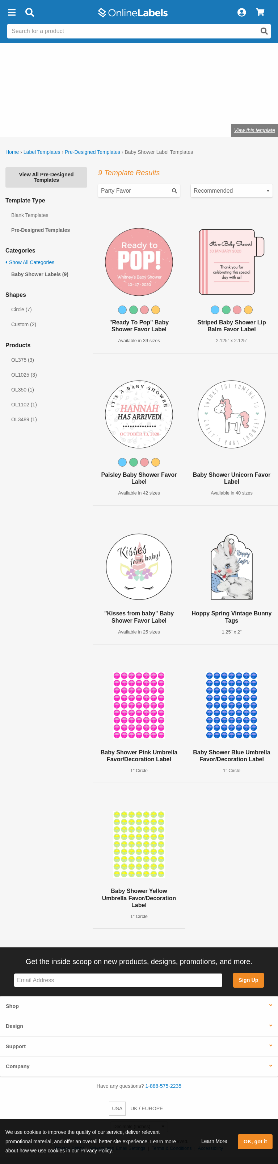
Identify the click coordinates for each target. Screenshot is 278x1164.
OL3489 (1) (24, 419)
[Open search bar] (29, 12)
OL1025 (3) (24, 375)
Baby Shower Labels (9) (39, 274)
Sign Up (248, 980)
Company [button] (18, 1066)
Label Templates (42, 152)
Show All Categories (29, 262)
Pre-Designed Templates (92, 152)
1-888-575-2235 (164, 1086)
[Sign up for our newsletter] (118, 980)
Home (12, 152)
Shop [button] (12, 1006)
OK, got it (255, 1141)
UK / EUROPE (146, 1108)
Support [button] (16, 1046)
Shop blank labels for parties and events (51, 107)
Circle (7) (21, 309)
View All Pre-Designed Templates (46, 177)
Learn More (214, 1141)
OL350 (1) (22, 390)
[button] (11, 12)
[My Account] (241, 12)
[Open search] (264, 31)
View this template (254, 130)
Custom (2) (23, 324)
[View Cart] (260, 12)
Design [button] (14, 1026)
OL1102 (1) (24, 404)
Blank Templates (29, 215)
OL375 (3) (22, 360)
